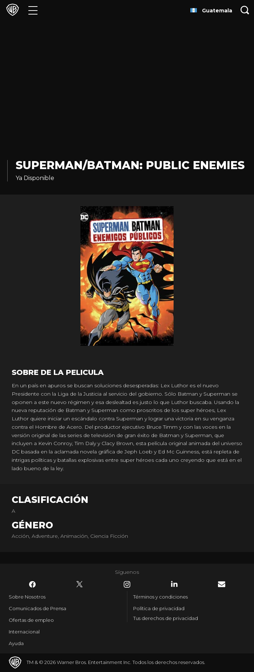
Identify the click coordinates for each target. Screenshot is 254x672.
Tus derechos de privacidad (165, 618)
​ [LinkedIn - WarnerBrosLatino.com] (174, 584)
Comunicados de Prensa (37, 608)
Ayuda (16, 643)
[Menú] (33, 10)
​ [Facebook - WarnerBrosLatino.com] (32, 584)
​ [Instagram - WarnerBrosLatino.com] (127, 584)
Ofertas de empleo (31, 620)
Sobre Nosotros (27, 597)
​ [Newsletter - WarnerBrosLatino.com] (221, 584)
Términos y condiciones (160, 597)
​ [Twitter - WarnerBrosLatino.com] (79, 584)
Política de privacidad (158, 608)
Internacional (24, 632)
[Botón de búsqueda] (245, 10)
